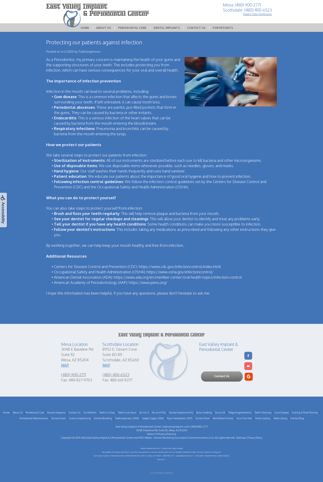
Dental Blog (297, 418)
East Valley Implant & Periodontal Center (110, 437)
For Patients (223, 28)
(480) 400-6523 (115, 374)
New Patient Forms (222, 418)
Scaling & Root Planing (305, 412)
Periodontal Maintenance (34, 418)
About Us (103, 28)
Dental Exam (58, 418)
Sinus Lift (220, 412)
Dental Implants (167, 28)
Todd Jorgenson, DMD (127, 418)
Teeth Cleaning (262, 412)
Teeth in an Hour (127, 412)
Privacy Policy (254, 437)
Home (85, 28)
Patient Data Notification (257, 14)
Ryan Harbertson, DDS (179, 418)
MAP (65, 365)
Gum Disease (281, 412)
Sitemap (240, 437)
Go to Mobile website (161, 472)
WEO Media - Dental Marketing (156, 437)
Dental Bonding (103, 418)
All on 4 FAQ (159, 412)
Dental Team (202, 418)
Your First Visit (244, 418)
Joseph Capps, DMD (153, 418)
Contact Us (196, 28)
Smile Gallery (262, 418)
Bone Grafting (204, 412)
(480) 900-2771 (73, 374)
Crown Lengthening (80, 418)
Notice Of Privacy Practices (161, 434)
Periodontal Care (132, 28)
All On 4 (144, 412)
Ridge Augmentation (240, 412)
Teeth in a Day (107, 412)
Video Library (280, 418)
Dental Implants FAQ (181, 412)
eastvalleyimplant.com (176, 426)
